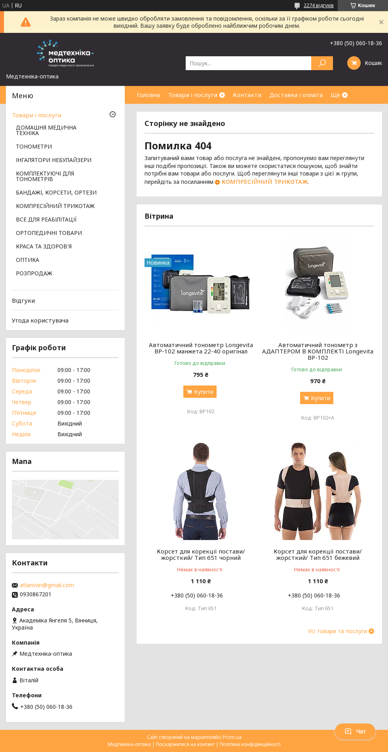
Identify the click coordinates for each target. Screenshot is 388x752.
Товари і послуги (192, 95)
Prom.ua (232, 737)
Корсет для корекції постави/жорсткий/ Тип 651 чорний (201, 554)
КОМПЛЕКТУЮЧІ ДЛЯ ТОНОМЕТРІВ (45, 177)
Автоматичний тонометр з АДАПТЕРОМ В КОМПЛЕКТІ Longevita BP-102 (317, 351)
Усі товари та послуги (337, 631)
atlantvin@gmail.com (47, 585)
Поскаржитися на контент (185, 744)
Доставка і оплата (296, 95)
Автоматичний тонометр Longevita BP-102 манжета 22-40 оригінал (201, 348)
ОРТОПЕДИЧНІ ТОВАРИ (49, 233)
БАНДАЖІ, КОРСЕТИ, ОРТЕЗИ (56, 193)
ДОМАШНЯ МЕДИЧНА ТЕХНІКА (46, 131)
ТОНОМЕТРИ (34, 147)
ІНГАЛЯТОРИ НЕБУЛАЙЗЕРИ (53, 160)
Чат (355, 731)
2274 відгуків (319, 5)
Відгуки (23, 300)
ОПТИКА (27, 260)
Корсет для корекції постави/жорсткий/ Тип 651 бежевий (318, 554)
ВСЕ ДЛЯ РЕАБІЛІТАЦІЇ (46, 220)
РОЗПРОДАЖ (34, 274)
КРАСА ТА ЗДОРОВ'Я (44, 247)
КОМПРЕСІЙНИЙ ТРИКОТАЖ (265, 181)
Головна (148, 95)
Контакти (247, 95)
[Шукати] (322, 63)
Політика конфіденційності (250, 744)
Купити (203, 391)
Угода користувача (40, 320)
